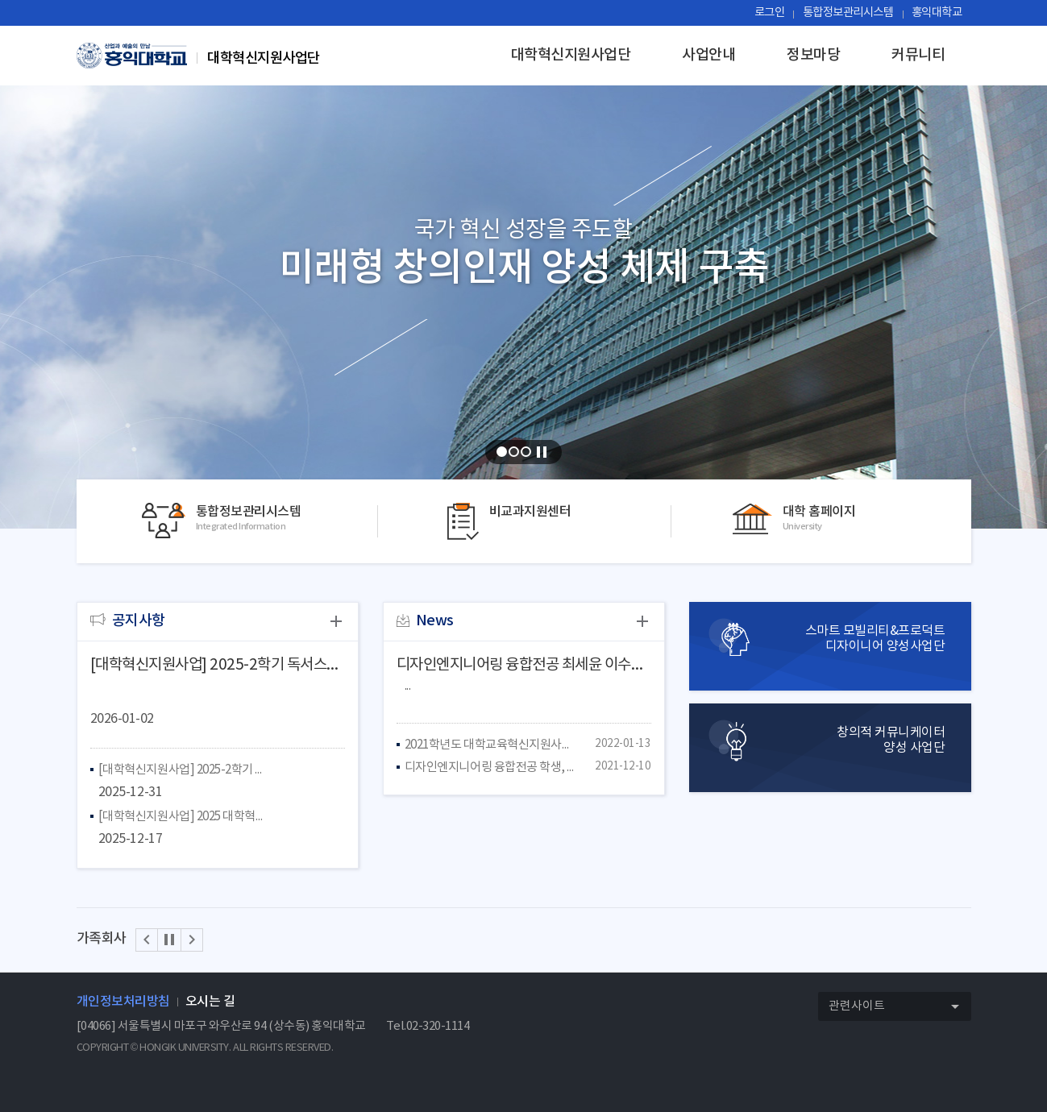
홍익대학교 (937, 12)
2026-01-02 (122, 719)
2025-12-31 (130, 792)
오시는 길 (210, 1001)
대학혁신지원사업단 (571, 55)
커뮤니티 (918, 55)
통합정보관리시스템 (848, 12)
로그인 (769, 12)
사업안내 (708, 55)
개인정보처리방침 (123, 1001)
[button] (146, 939)
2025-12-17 (130, 839)
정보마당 (813, 55)
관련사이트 (899, 1007)
